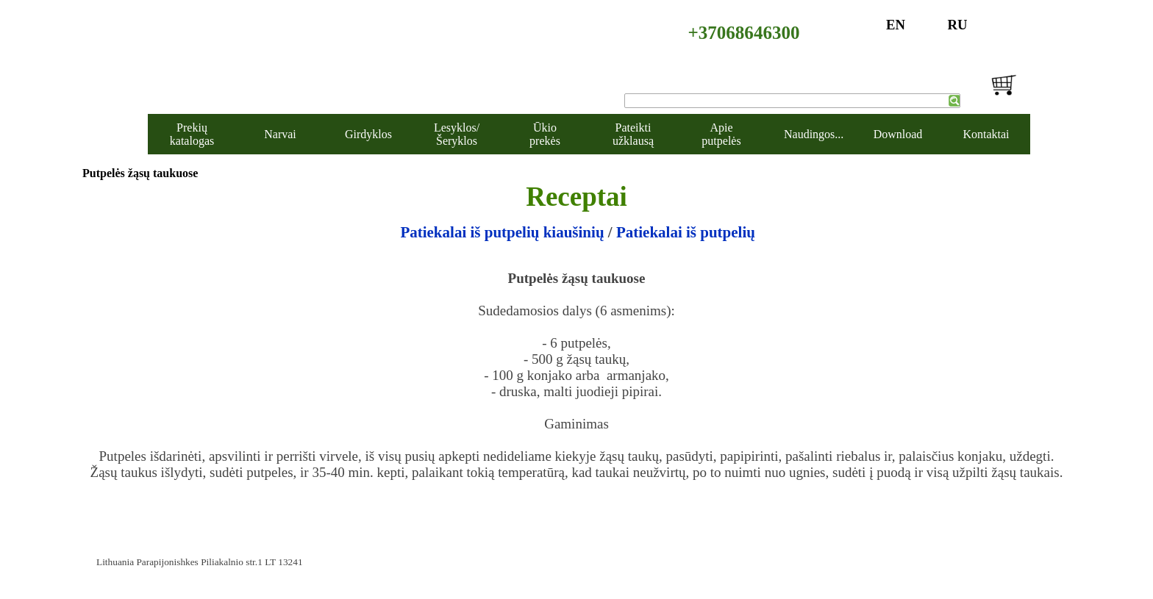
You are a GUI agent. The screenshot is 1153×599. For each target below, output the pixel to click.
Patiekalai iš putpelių (685, 232)
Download (898, 134)
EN (895, 24)
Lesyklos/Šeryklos (456, 134)
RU (958, 24)
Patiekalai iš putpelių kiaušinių (502, 232)
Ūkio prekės (544, 134)
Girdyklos (368, 134)
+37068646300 (744, 33)
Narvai (280, 134)
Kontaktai (986, 134)
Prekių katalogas (192, 134)
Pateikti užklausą (633, 134)
